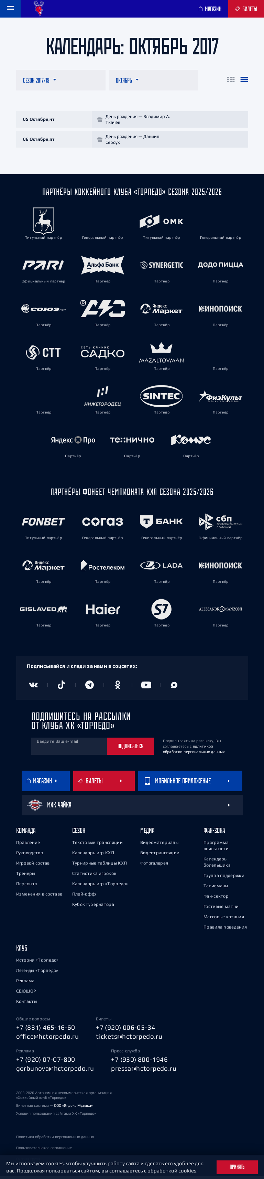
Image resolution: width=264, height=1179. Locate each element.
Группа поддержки (224, 878)
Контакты (26, 1004)
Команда (25, 833)
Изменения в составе (39, 897)
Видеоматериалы (159, 845)
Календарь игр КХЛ (93, 855)
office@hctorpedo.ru (47, 1039)
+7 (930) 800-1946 (139, 1062)
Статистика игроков (94, 876)
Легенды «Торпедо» (37, 973)
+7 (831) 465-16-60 (45, 1030)
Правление (28, 845)
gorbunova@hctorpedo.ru (55, 1071)
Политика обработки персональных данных (55, 1140)
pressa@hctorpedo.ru (143, 1071)
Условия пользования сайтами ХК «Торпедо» (56, 1116)
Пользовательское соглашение (44, 1151)
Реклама (25, 983)
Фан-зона (214, 833)
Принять (237, 1167)
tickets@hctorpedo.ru (129, 1039)
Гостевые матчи (221, 909)
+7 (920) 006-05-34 (125, 1030)
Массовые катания (224, 919)
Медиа (147, 833)
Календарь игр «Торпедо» (100, 886)
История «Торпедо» (37, 963)
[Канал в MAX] (174, 688)
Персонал (26, 886)
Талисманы (216, 888)
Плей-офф (84, 897)
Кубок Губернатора (93, 907)
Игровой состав (33, 866)
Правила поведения (225, 930)
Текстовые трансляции (97, 845)
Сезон (78, 833)
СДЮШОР (26, 994)
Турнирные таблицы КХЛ (99, 866)
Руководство (29, 855)
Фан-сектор (216, 899)
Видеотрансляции (160, 855)
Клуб (21, 951)
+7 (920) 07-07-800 (45, 1062)
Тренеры (25, 876)
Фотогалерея (154, 866)
